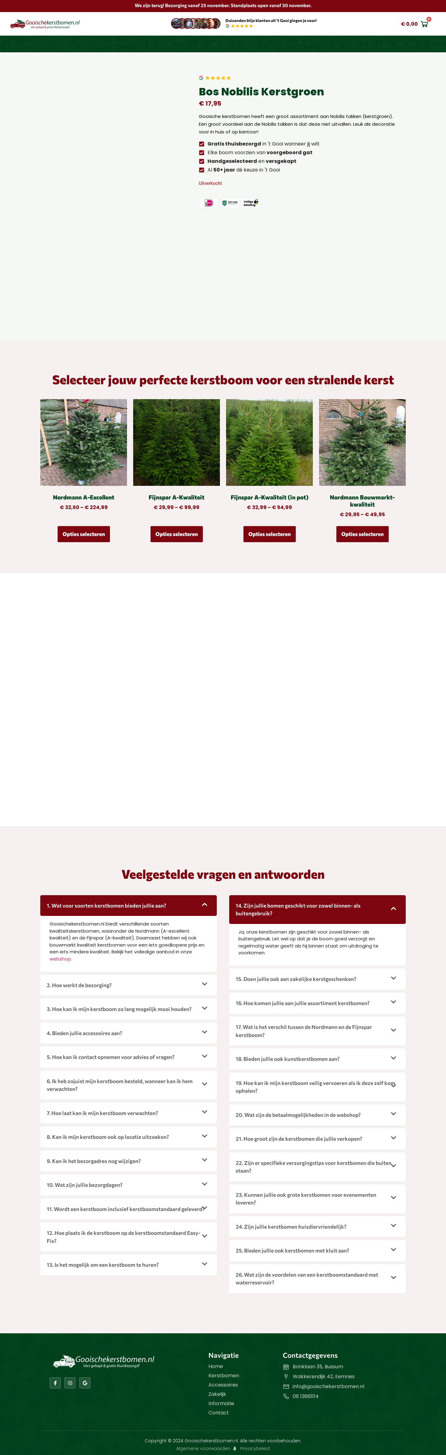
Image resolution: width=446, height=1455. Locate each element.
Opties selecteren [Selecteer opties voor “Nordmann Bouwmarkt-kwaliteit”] (362, 534)
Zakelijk (217, 1394)
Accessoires (223, 1384)
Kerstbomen (223, 1375)
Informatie (221, 1403)
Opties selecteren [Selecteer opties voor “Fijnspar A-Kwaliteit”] (176, 534)
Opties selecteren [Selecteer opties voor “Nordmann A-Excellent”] (84, 534)
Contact (218, 1412)
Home (215, 1366)
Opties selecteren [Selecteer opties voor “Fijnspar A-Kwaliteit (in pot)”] (269, 534)
